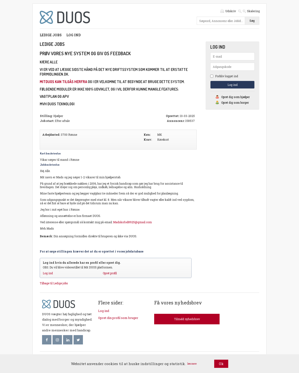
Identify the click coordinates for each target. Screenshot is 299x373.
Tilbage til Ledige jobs (54, 283)
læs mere (192, 363)
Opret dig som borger (235, 102)
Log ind (73, 35)
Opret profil (110, 273)
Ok (221, 363)
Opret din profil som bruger (118, 318)
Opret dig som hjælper (235, 97)
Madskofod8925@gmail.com (132, 222)
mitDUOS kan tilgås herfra (63, 81)
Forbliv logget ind (224, 76)
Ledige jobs (51, 35)
